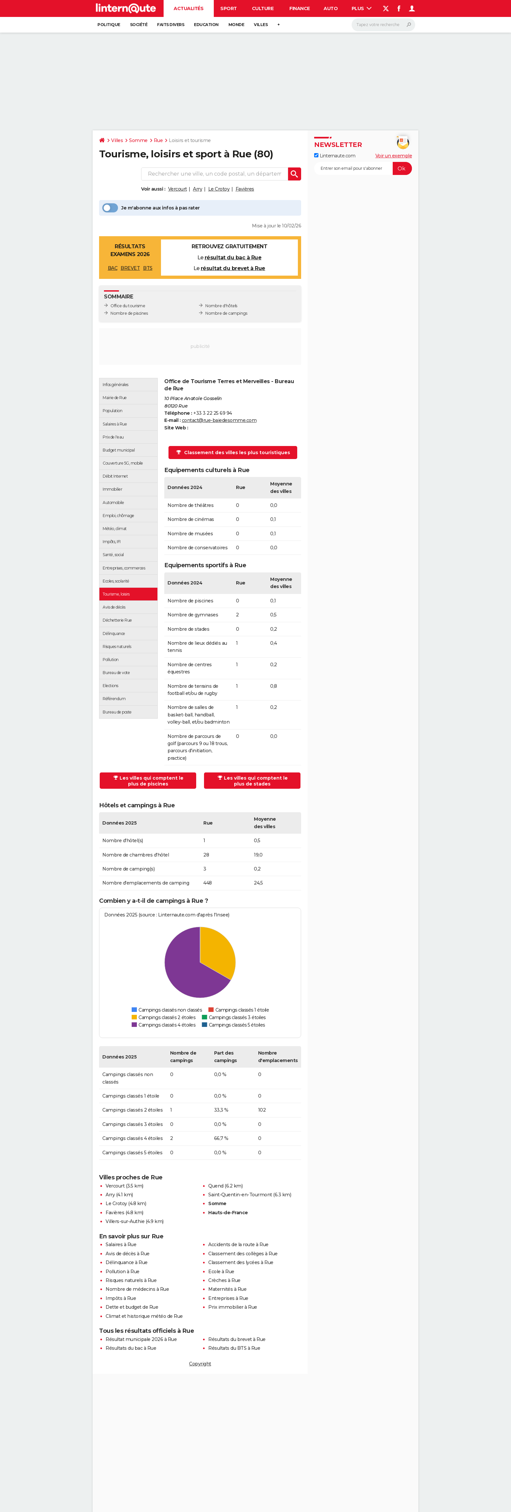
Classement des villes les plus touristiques (233, 452)
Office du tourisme (127, 305)
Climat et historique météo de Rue (144, 1316)
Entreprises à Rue (228, 1298)
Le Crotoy (219, 189)
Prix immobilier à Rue (232, 1307)
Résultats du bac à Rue (131, 1348)
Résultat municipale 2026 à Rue (141, 1339)
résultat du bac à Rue (233, 257)
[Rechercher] (383, 24)
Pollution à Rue (122, 1271)
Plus (362, 8)
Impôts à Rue (121, 1298)
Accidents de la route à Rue (238, 1244)
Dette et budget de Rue (132, 1307)
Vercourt (177, 189)
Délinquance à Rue (127, 1262)
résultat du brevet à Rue (233, 268)
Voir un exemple (393, 156)
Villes (261, 24)
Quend (216, 1186)
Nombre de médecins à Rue (137, 1289)
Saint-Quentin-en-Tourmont (240, 1195)
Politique (108, 24)
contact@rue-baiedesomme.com (219, 420)
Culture (263, 8)
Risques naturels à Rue (131, 1280)
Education (206, 24)
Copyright (200, 1364)
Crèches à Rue (224, 1280)
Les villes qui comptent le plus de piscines (148, 781)
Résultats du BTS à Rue (234, 1348)
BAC (113, 268)
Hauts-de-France (228, 1213)
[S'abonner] (363, 168)
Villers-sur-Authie (125, 1221)
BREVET (130, 268)
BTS (148, 268)
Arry (197, 189)
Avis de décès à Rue (128, 1254)
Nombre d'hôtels (221, 305)
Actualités (188, 8)
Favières (245, 189)
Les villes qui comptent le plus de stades (253, 781)
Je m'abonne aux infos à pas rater (151, 207)
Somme (138, 140)
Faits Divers (170, 24)
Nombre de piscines (129, 313)
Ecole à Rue (221, 1271)
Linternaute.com (334, 156)
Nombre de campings (226, 313)
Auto (331, 8)
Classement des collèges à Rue (243, 1254)
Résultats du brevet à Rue (237, 1339)
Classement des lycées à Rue (240, 1262)
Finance (299, 8)
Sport (228, 8)
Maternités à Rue (227, 1289)
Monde (236, 24)
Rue (158, 140)
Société (139, 24)
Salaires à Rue (121, 1244)
